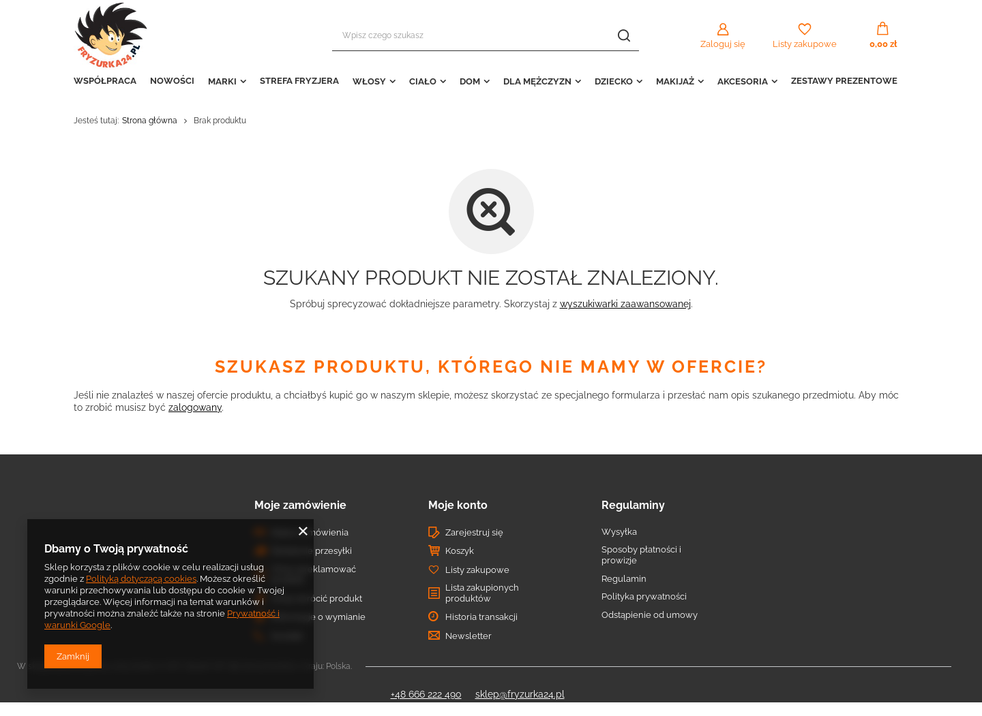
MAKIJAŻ (675, 81)
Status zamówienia (309, 532)
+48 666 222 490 (426, 694)
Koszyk (459, 551)
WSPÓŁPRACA (105, 81)
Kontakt (287, 636)
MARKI (222, 81)
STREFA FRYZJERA (299, 81)
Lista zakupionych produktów (482, 593)
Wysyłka (619, 532)
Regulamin (623, 579)
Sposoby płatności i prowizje (641, 554)
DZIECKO (614, 81)
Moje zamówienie (300, 505)
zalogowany (195, 407)
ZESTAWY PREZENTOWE (844, 81)
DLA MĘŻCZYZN (537, 81)
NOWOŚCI (172, 81)
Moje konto (458, 505)
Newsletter (468, 636)
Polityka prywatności (644, 596)
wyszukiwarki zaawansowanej (625, 303)
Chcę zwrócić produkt (316, 598)
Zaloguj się (722, 44)
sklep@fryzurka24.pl (520, 694)
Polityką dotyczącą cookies (141, 579)
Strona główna (149, 120)
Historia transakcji (481, 617)
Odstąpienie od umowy (649, 615)
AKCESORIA (742, 81)
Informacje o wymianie (318, 617)
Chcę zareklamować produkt (313, 574)
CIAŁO (422, 81)
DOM (470, 81)
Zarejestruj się (474, 532)
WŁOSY (369, 81)
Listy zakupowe (805, 44)
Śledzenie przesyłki (311, 551)
